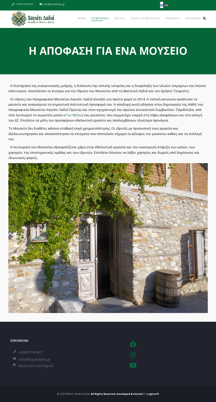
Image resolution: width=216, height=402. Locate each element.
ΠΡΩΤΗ (118, 18)
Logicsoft (153, 394)
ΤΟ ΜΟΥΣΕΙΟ (99, 18)
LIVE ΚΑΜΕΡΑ (192, 18)
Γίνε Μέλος (73, 115)
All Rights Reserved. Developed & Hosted (116, 394)
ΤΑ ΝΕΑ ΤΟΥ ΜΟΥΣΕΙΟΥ (144, 18)
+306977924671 (25, 4)
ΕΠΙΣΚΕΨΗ (171, 18)
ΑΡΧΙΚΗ (81, 18)
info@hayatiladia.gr (54, 4)
